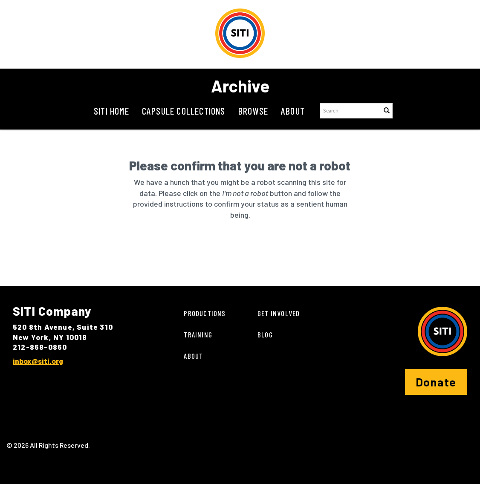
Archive (240, 85)
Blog (265, 334)
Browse (253, 110)
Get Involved (278, 313)
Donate (436, 382)
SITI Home (111, 110)
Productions (205, 313)
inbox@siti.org (38, 361)
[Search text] (350, 111)
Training (198, 334)
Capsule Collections (184, 110)
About (293, 110)
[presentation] (247, 247)
